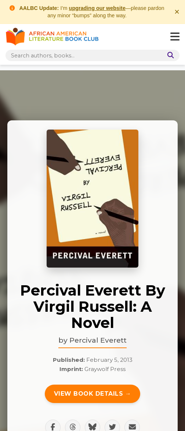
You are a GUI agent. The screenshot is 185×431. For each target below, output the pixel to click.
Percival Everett (98, 340)
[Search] (169, 55)
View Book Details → (92, 393)
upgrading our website (97, 8)
